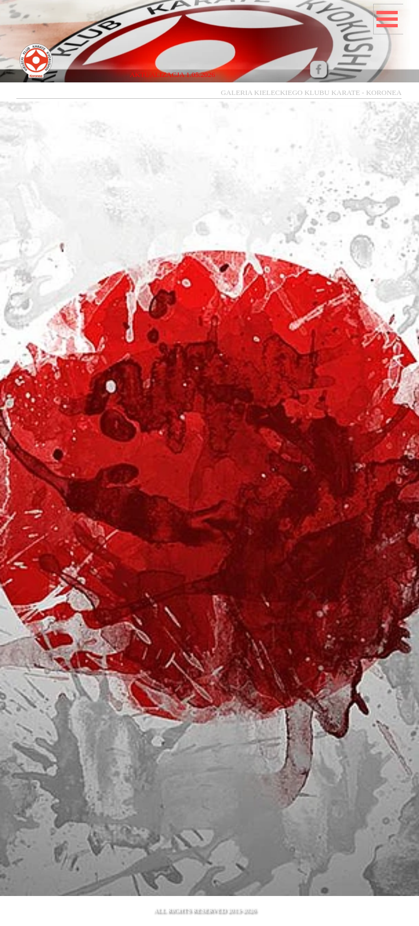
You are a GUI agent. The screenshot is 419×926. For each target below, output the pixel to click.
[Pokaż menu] (386, 19)
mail (365, 917)
